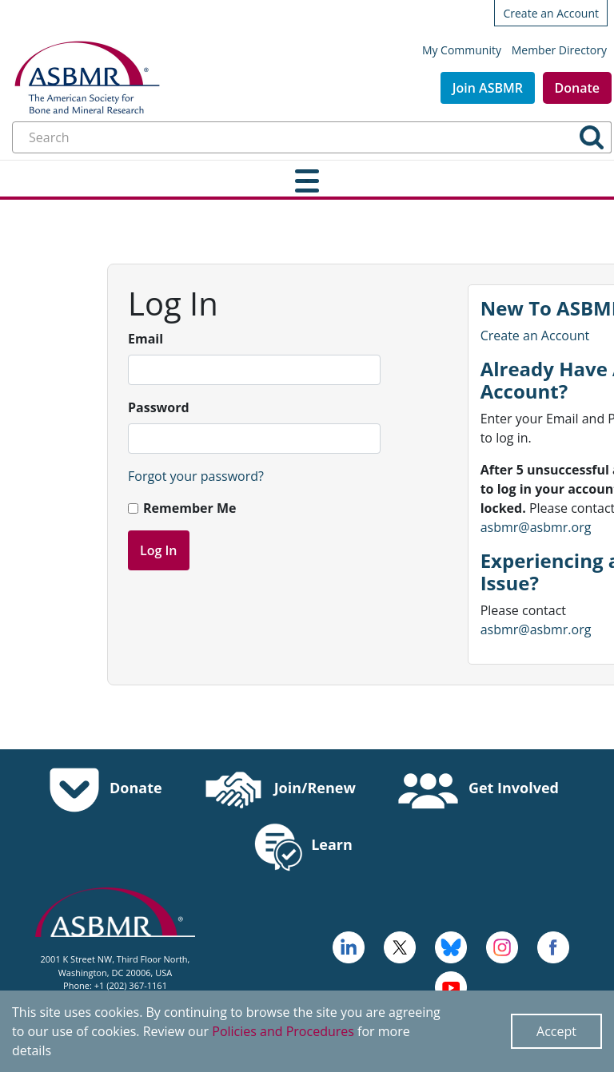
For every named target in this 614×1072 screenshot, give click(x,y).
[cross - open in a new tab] (553, 946)
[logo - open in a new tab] (349, 946)
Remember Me (189, 508)
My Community (461, 50)
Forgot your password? (196, 476)
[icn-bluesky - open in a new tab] (451, 946)
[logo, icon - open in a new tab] (451, 986)
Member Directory (559, 50)
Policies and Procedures (283, 1031)
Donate (577, 88)
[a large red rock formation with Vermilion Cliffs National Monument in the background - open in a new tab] (400, 946)
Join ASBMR (488, 88)
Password (158, 407)
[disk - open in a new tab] (502, 946)
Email (145, 338)
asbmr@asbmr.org (536, 527)
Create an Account (551, 13)
